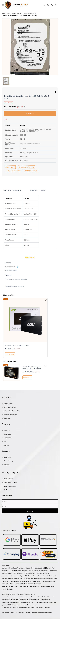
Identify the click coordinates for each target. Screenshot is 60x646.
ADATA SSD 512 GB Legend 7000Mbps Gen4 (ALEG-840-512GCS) (31, 368)
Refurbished (30, 257)
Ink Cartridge (24, 578)
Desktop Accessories (34, 584)
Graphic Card (47, 581)
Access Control (45, 602)
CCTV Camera (25, 602)
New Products (8, 479)
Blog (5, 441)
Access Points (37, 597)
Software (6, 464)
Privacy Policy (8, 403)
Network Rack (25, 605)
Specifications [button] (37, 190)
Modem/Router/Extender (10, 597)
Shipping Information (10, 414)
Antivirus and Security (45, 612)
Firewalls (29, 597)
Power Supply (37, 581)
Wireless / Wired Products (26, 594)
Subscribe (30, 511)
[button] (47, 5)
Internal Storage (29, 13)
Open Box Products (10, 486)
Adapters (24, 584)
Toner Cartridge (14, 578)
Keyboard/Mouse (7, 586)
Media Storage (17, 13)
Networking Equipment (9, 594)
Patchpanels (39, 607)
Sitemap (6, 445)
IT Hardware (6, 13)
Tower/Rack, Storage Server (27, 586)
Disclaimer (7, 418)
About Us (7, 430)
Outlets (18, 607)
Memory (22, 581)
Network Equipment (10, 461)
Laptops (4, 568)
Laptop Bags (37, 576)
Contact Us (7, 434)
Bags (15, 586)
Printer (32, 578)
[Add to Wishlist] (6, 119)
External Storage (18, 573)
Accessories (15, 576)
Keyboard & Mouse (26, 576)
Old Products (8, 490)
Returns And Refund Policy (12, 411)
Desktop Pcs (50, 568)
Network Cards (34, 599)
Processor (5, 581)
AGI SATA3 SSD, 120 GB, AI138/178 (17, 345)
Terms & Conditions (10, 407)
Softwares (5, 612)
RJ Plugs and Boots (28, 607)
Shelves (47, 607)
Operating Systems (31, 612)
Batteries (17, 584)
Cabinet (28, 581)
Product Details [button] (12, 190)
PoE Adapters (23, 599)
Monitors (5, 578)
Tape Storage (40, 573)
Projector (39, 578)
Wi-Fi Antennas (13, 599)
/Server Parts (53, 578)
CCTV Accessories (14, 605)
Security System (15, 602)
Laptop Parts (9, 584)
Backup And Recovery (17, 612)
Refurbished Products (10, 482)
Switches (23, 597)
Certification (8, 438)
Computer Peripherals (49, 576)
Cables (12, 607)
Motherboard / (14, 581)
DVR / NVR (35, 602)
